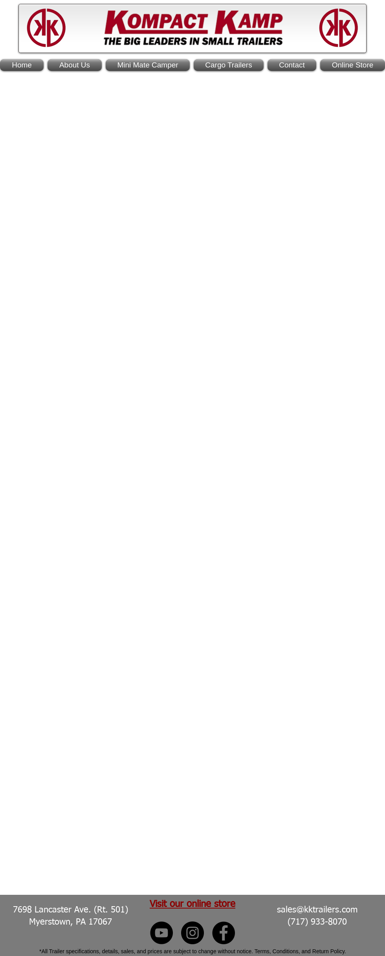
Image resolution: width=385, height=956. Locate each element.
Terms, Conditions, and (283, 951)
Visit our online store (192, 904)
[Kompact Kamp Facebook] (223, 932)
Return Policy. (329, 951)
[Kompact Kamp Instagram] (192, 932)
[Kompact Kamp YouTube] (161, 932)
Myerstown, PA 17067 (70, 922)
